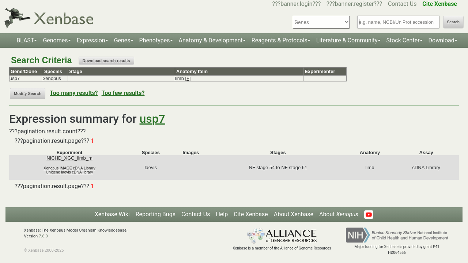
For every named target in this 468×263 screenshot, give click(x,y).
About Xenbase (293, 214)
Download (441, 40)
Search (453, 22)
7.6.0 (43, 236)
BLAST (25, 40)
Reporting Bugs (156, 214)
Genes (122, 40)
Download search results (106, 60)
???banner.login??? (296, 3)
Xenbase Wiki (112, 214)
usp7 (152, 119)
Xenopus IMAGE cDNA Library (69, 168)
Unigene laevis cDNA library (69, 172)
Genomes (55, 40)
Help (222, 214)
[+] (188, 78)
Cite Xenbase (251, 214)
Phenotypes (154, 40)
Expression (91, 40)
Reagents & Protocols (279, 40)
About (338, 214)
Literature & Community (347, 40)
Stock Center (403, 40)
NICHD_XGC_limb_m (69, 158)
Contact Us (402, 3)
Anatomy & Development (211, 40)
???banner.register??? (354, 3)
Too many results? (74, 92)
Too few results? (123, 92)
